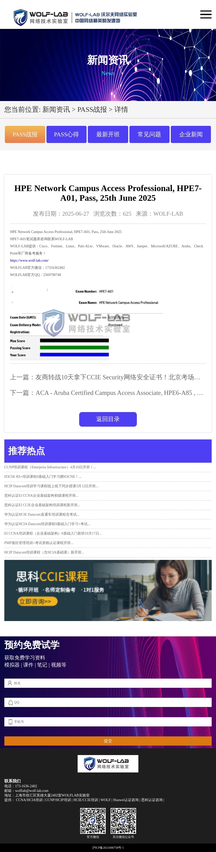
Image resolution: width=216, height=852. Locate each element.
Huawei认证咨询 (126, 800)
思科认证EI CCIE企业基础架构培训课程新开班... (42, 505)
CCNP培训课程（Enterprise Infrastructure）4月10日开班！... (50, 467)
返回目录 (108, 419)
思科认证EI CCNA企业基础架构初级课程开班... (41, 495)
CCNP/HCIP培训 (58, 800)
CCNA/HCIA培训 (29, 800)
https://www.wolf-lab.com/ (29, 260)
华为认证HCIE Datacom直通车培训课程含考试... (41, 514)
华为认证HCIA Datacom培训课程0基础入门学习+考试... (47, 524)
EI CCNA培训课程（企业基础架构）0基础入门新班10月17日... (53, 533)
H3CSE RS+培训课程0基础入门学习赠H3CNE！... (42, 477)
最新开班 (108, 134)
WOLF (106, 800)
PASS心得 (66, 134)
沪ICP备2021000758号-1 (108, 847)
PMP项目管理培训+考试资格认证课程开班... (38, 543)
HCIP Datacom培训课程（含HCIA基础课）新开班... (44, 552)
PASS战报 (92, 109)
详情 (121, 109)
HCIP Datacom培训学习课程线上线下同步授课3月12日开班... (51, 486)
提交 (108, 741)
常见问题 (149, 134)
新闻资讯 (56, 109)
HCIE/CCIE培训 (85, 800)
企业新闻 (191, 134)
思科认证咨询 (152, 800)
